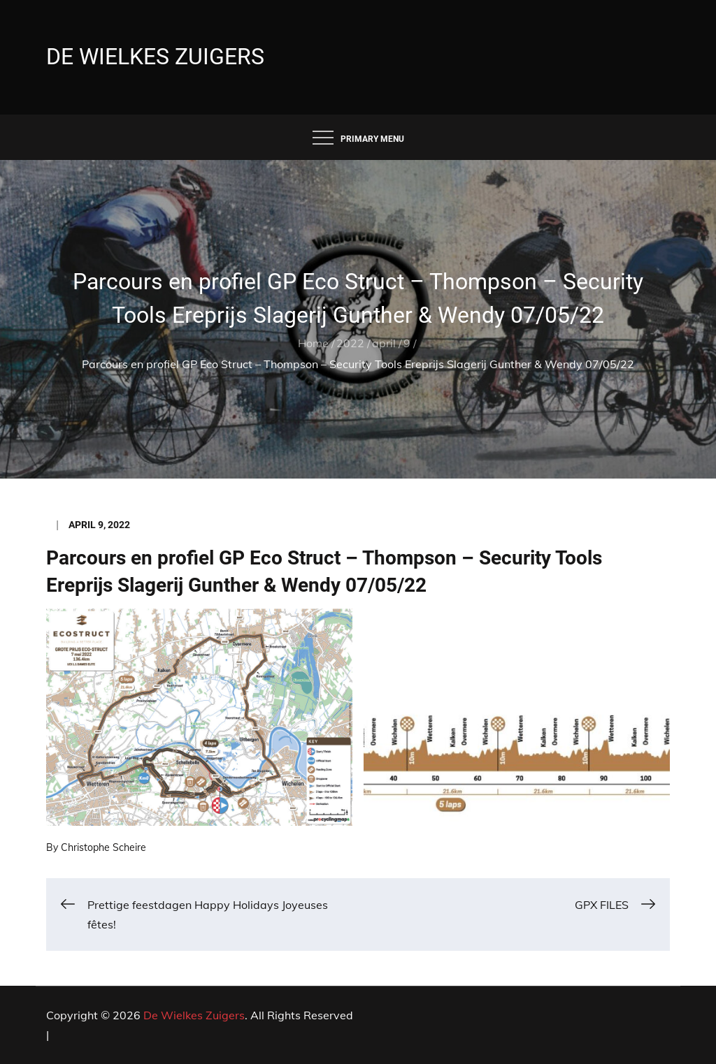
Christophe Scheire (103, 847)
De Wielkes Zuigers (155, 56)
